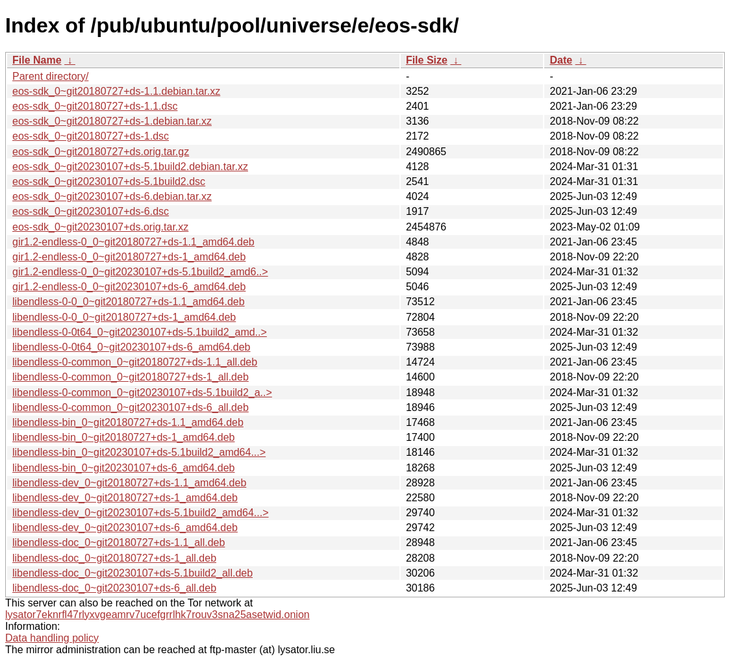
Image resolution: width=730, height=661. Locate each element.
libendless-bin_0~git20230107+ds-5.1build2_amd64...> (139, 452)
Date (560, 60)
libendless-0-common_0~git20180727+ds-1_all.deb (130, 376)
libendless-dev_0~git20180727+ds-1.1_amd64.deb (129, 482)
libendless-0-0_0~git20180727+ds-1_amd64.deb (124, 317)
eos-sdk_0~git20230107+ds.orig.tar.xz (100, 226)
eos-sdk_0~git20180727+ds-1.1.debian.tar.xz (116, 91)
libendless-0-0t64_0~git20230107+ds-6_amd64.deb (131, 347)
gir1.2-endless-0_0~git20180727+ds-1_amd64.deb (128, 256)
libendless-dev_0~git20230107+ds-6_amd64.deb (125, 527)
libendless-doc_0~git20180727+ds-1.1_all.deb (118, 542)
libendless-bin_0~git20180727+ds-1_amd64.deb (123, 437)
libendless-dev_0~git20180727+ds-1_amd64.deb (125, 497)
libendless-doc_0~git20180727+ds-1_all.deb (114, 558)
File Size (426, 60)
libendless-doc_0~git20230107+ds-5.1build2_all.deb (132, 573)
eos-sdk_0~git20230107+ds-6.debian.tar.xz (112, 196)
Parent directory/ (50, 76)
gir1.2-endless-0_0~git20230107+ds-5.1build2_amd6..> (140, 271)
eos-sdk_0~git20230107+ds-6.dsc (90, 211)
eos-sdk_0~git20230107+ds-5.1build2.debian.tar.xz (130, 166)
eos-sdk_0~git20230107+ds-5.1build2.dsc (108, 181)
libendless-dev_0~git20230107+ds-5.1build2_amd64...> (140, 512)
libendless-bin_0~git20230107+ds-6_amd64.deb (123, 467)
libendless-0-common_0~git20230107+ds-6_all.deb (130, 407)
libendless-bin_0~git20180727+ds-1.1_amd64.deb (128, 422)
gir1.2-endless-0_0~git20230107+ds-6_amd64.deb (128, 286)
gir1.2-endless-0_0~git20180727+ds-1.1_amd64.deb (133, 241)
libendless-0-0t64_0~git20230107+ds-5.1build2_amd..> (139, 332)
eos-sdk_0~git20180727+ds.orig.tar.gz (100, 151)
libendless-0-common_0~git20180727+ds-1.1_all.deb (134, 362)
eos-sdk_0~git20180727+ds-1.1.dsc (94, 106)
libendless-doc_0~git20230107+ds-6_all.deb (114, 587)
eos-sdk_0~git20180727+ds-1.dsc (90, 136)
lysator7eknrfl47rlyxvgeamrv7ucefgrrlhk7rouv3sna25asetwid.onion (157, 614)
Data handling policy (52, 637)
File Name (37, 60)
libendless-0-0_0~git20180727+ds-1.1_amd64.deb (128, 301)
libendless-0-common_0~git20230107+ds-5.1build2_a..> (142, 392)
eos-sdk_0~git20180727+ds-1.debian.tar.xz (112, 121)
